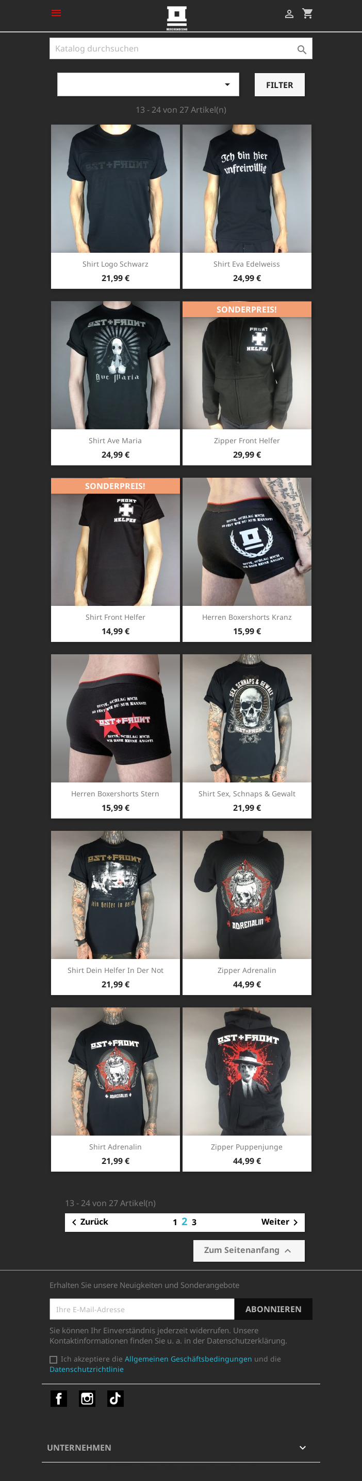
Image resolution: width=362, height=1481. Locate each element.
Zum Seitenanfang (249, 1250)
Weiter (281, 1222)
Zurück (88, 1222)
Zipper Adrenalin (247, 970)
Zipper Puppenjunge (247, 1147)
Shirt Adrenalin (115, 1147)
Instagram (87, 1398)
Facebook (59, 1398)
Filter (279, 85)
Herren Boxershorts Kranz (247, 617)
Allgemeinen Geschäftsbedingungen (188, 1359)
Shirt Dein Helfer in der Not (115, 970)
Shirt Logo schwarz (116, 264)
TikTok (115, 1398)
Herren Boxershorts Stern (115, 793)
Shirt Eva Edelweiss (246, 264)
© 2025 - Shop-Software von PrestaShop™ (181, 1467)
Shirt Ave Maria (115, 440)
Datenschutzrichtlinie (87, 1369)
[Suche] (181, 48)
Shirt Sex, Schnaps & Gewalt (247, 793)
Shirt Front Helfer (115, 617)
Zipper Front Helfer (247, 440)
